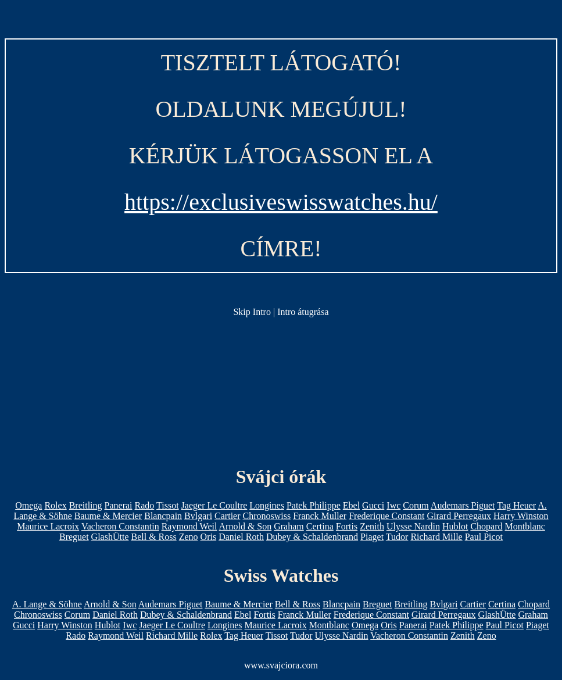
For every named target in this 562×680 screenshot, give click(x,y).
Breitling (85, 505)
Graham (289, 526)
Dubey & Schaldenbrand (312, 537)
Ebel (351, 505)
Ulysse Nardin (413, 526)
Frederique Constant (386, 516)
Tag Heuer (516, 505)
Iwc (393, 505)
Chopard (486, 526)
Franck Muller (319, 516)
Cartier (227, 516)
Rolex (55, 505)
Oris (209, 537)
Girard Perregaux (459, 516)
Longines (266, 505)
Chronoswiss (267, 516)
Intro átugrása (302, 312)
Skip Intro (251, 312)
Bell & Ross (153, 537)
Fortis (346, 526)
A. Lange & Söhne (47, 604)
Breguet (74, 537)
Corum (415, 505)
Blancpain (163, 516)
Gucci (373, 505)
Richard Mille (436, 537)
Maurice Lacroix (48, 526)
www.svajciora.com (281, 665)
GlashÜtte (110, 537)
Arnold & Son (245, 526)
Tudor (397, 537)
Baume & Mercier (108, 516)
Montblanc (525, 526)
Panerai (119, 505)
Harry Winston (521, 516)
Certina (320, 526)
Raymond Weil (189, 526)
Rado (145, 505)
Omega (28, 505)
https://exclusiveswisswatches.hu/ (281, 202)
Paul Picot (484, 537)
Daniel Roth (241, 537)
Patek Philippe (314, 505)
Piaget (372, 537)
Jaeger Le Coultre (214, 505)
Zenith (372, 526)
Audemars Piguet (463, 505)
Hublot (455, 526)
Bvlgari (198, 516)
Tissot (167, 505)
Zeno (188, 537)
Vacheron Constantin (120, 526)
